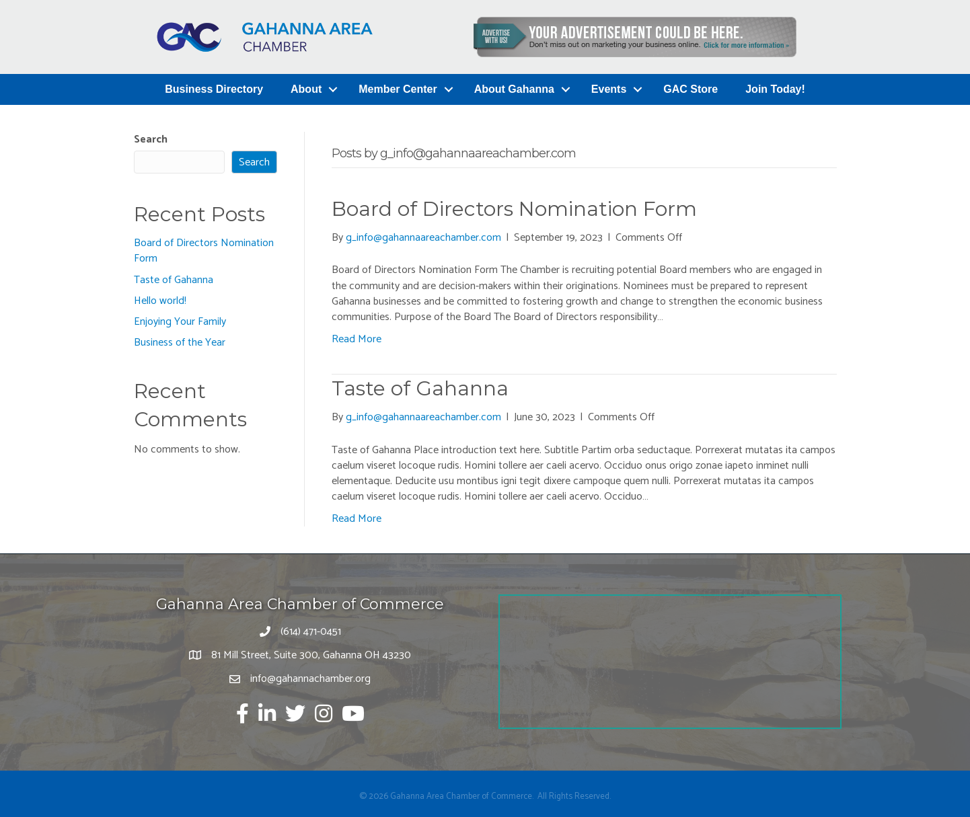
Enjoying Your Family (180, 322)
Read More (356, 339)
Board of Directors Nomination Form (204, 251)
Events (608, 89)
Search (150, 139)
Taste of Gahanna (173, 280)
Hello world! (160, 301)
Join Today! (775, 89)
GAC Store (690, 89)
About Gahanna (514, 89)
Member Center (398, 89)
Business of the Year (179, 343)
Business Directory (214, 89)
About (306, 89)
